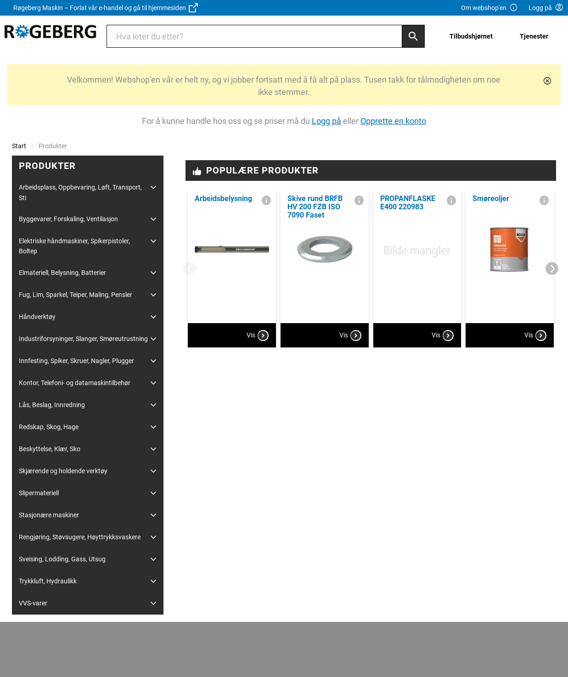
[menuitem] (473, 36)
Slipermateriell (39, 493)
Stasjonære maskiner (49, 515)
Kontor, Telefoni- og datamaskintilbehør (74, 382)
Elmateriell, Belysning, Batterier (62, 272)
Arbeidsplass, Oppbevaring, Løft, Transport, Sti (80, 192)
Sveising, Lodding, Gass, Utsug (62, 559)
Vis (258, 335)
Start (19, 146)
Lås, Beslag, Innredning (52, 404)
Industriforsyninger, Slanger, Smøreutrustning (83, 338)
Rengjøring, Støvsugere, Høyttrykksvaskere (80, 537)
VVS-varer (33, 603)
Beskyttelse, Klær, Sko (49, 449)
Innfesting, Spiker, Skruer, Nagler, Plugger (76, 360)
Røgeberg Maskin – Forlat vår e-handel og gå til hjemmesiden (105, 7)
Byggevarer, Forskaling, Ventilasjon (68, 219)
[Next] (552, 268)
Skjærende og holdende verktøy (63, 471)
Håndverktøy (37, 316)
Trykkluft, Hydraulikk (48, 581)
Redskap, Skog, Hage (49, 427)
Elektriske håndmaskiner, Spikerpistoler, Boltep (74, 246)
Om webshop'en (489, 8)
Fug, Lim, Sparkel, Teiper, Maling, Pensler (75, 294)
